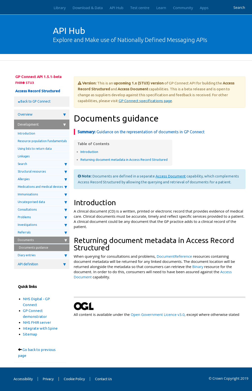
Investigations (42, 224)
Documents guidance (33, 247)
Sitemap (30, 334)
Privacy (48, 379)
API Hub (116, 7)
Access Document (171, 176)
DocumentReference (174, 256)
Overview (42, 114)
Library (60, 7)
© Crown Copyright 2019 (228, 378)
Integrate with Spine (40, 328)
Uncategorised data (42, 202)
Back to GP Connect (35, 101)
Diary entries (42, 255)
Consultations (42, 209)
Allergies (42, 179)
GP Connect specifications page (145, 101)
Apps (204, 7)
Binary (197, 266)
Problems (42, 217)
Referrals (42, 232)
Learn (161, 7)
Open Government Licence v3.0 (158, 314)
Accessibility (23, 379)
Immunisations (42, 194)
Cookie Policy (74, 379)
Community (183, 7)
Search (239, 7)
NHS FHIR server (37, 322)
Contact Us (103, 379)
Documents (42, 240)
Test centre (139, 7)
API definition (42, 264)
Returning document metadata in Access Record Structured (124, 160)
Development (42, 124)
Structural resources (42, 171)
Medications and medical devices (42, 186)
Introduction (26, 133)
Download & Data (88, 7)
